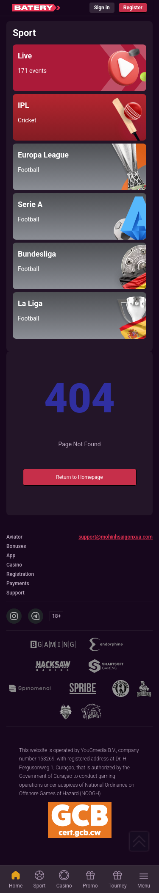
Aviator (14, 536)
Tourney (118, 879)
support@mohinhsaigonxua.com (115, 537)
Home (15, 879)
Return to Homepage (79, 477)
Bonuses (16, 546)
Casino (64, 879)
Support (15, 592)
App (10, 555)
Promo (90, 879)
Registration (20, 574)
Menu (143, 880)
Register (132, 8)
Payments (17, 583)
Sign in (102, 8)
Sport (39, 879)
